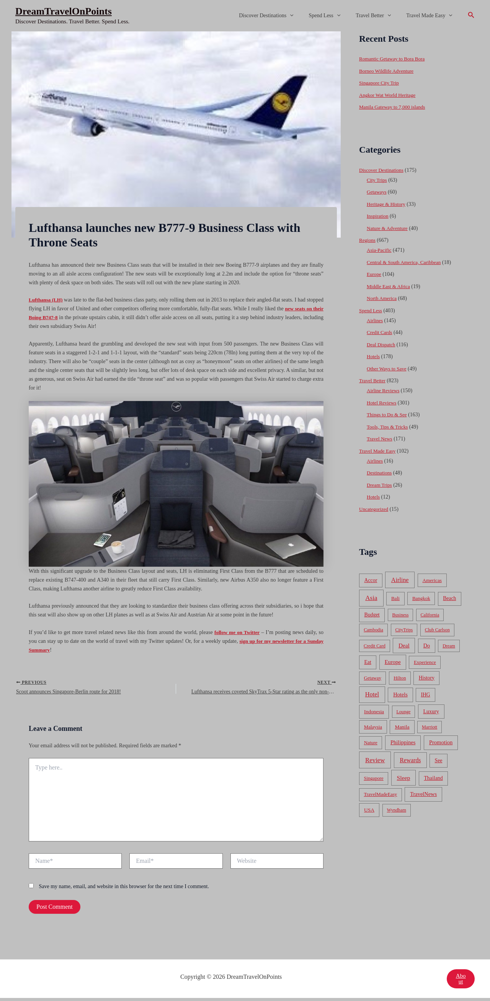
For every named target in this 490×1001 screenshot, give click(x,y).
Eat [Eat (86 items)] (367, 662)
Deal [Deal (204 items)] (404, 645)
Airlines (375, 320)
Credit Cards (380, 332)
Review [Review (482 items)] (375, 760)
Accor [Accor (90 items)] (370, 580)
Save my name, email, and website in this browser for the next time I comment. (124, 889)
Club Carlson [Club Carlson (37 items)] (437, 630)
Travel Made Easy (431, 15)
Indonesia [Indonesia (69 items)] (374, 711)
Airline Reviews (384, 390)
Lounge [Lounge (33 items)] (403, 711)
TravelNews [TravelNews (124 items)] (423, 794)
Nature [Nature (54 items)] (370, 742)
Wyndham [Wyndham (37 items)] (396, 810)
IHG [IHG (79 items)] (425, 695)
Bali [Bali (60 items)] (395, 598)
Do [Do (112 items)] (426, 645)
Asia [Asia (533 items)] (371, 598)
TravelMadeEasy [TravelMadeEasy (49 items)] (380, 794)
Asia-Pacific (380, 250)
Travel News (380, 439)
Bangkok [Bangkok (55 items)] (421, 598)
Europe (374, 274)
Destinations (380, 473)
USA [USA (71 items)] (369, 810)
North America (383, 298)
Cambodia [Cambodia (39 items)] (373, 630)
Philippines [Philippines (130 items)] (402, 742)
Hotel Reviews (383, 403)
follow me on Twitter (236, 632)
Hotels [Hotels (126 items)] (400, 694)
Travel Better (380, 15)
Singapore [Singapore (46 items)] (373, 778)
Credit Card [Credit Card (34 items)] (374, 646)
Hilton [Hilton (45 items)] (400, 678)
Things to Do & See (388, 414)
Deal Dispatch (382, 344)
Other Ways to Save (388, 369)
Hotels (374, 356)
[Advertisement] (245, 88)
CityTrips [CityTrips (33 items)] (404, 630)
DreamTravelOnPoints (63, 11)
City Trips (377, 180)
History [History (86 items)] (426, 678)
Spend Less (336, 15)
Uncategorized (374, 509)
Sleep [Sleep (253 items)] (403, 777)
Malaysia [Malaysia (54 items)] (373, 727)
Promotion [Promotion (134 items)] (440, 742)
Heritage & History (387, 204)
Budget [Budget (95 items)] (372, 615)
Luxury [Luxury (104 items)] (431, 711)
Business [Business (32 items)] (400, 615)
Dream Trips (380, 485)
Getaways (377, 192)
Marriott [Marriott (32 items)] (429, 727)
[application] (305, 15)
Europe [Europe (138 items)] (393, 662)
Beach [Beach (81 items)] (449, 598)
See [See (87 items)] (439, 760)
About (460, 981)
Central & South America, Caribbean (406, 262)
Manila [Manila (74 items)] (402, 727)
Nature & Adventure (388, 228)
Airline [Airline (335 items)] (400, 580)
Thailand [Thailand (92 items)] (433, 778)
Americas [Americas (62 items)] (431, 580)
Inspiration (378, 216)
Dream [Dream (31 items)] (449, 646)
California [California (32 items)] (430, 615)
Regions (368, 240)
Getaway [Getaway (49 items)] (372, 678)
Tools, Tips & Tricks (389, 427)
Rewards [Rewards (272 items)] (410, 760)
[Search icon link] (471, 16)
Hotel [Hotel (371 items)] (372, 694)
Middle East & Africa (390, 286)
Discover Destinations (282, 15)
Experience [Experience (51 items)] (425, 662)
